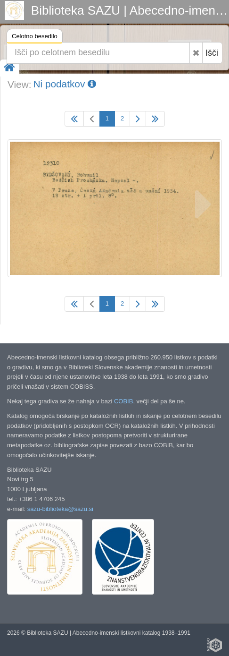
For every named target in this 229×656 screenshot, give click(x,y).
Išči (211, 53)
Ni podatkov (64, 83)
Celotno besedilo (34, 38)
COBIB (123, 401)
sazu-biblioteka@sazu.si (60, 508)
